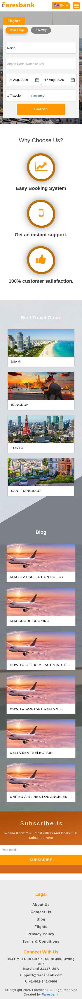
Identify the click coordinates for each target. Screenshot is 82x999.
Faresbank (50, 994)
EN (61, 5)
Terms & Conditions (41, 941)
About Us (41, 904)
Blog (41, 919)
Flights (41, 927)
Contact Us (41, 912)
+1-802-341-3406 (41, 981)
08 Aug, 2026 (18, 80)
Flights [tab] (14, 21)
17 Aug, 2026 (54, 80)
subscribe (41, 860)
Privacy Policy (41, 934)
